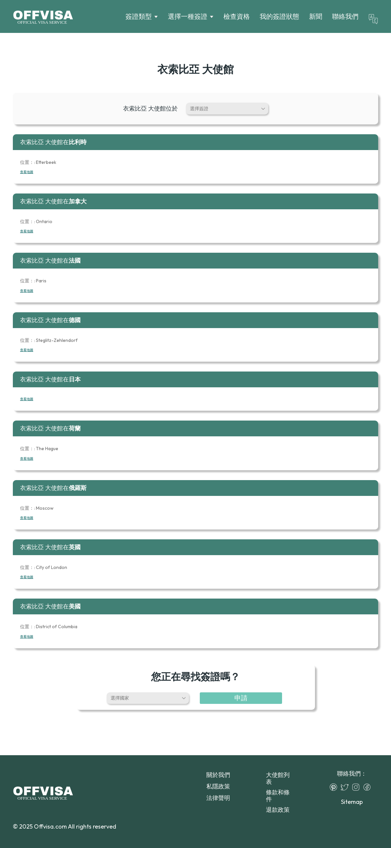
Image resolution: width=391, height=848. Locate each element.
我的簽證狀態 (279, 16)
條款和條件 (278, 795)
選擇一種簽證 (187, 16)
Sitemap (352, 802)
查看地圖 (26, 172)
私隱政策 (218, 786)
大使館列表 (278, 778)
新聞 (315, 16)
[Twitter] (346, 787)
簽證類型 (138, 16)
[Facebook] (368, 787)
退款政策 (278, 809)
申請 (241, 698)
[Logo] (43, 16)
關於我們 (218, 775)
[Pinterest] (335, 787)
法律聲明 (218, 798)
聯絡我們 (345, 16)
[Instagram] (357, 787)
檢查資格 (236, 16)
